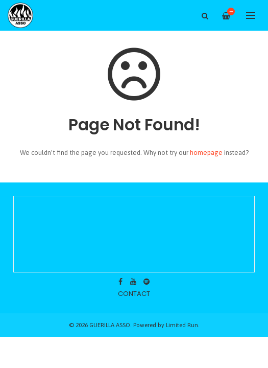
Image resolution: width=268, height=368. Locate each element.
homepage (206, 152)
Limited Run (182, 324)
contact (134, 293)
